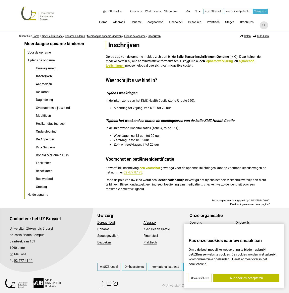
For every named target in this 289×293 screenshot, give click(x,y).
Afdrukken (263, 36)
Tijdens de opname (135, 36)
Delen (247, 36)
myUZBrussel (213, 11)
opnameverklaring (219, 61)
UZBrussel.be (112, 11)
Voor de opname (39, 52)
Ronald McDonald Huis (52, 155)
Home (36, 36)
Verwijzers (260, 11)
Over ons (195, 222)
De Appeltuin (45, 139)
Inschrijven (154, 36)
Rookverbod (44, 179)
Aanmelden (44, 84)
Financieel (150, 236)
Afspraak (149, 222)
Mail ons (20, 254)
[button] (188, 11)
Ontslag (41, 187)
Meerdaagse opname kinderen (104, 36)
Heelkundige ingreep (50, 124)
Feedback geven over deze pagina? (250, 204)
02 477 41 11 (23, 261)
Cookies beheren (200, 278)
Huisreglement (46, 68)
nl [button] (197, 11)
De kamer (42, 92)
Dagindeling (44, 100)
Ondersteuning (46, 131)
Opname (103, 229)
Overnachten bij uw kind (53, 108)
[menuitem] (136, 11)
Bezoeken (104, 242)
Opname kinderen (75, 36)
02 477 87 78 (133, 172)
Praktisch (150, 242)
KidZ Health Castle (52, 36)
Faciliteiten (43, 163)
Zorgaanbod (106, 222)
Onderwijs (243, 222)
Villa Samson (45, 147)
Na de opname (37, 195)
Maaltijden (43, 116)
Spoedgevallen (107, 236)
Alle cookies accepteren (246, 278)
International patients (237, 11)
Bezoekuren (44, 171)
